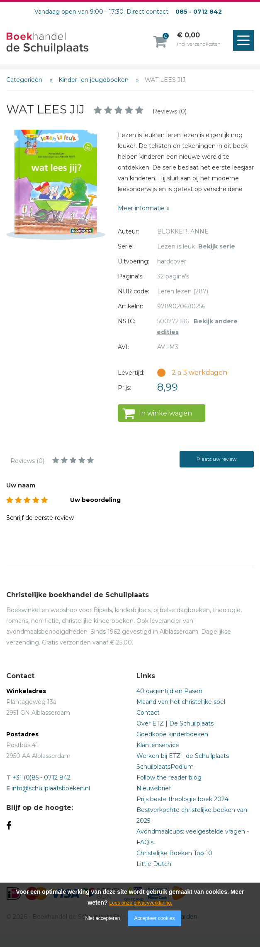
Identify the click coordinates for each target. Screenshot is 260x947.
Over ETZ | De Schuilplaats (175, 723)
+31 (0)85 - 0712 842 (41, 777)
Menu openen (245, 41)
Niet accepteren (102, 918)
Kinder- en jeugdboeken (94, 80)
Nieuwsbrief (153, 788)
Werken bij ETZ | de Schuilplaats (182, 756)
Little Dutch (153, 864)
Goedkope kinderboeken (172, 734)
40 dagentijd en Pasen (169, 691)
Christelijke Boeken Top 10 (174, 853)
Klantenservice (157, 745)
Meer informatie (141, 208)
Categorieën (25, 80)
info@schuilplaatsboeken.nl (51, 788)
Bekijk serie (216, 246)
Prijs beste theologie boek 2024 (182, 799)
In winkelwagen (165, 413)
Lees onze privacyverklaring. (141, 903)
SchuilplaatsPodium (165, 766)
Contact (148, 712)
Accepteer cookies (154, 918)
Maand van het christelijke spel (180, 702)
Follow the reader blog (169, 777)
